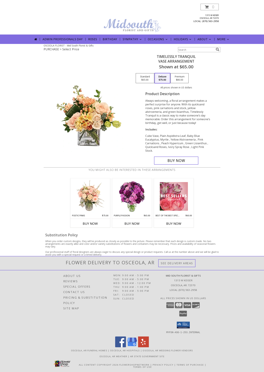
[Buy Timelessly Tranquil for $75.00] (176, 161)
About (204, 39)
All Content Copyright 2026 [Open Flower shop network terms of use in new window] (99, 364)
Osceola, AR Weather (113, 356)
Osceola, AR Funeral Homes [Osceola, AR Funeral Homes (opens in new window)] (89, 350)
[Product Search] (196, 49)
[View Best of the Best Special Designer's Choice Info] (174, 196)
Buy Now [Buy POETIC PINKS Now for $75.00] (90, 223)
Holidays (183, 39)
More (223, 39)
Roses (92, 39)
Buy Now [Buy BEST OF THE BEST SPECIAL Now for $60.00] (173, 223)
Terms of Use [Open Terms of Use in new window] (142, 366)
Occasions (158, 39)
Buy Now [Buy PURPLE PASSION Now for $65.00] (132, 223)
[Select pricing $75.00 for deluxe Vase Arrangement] (162, 78)
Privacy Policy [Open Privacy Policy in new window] (163, 364)
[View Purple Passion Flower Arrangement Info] (132, 196)
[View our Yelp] (143, 346)
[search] (217, 49)
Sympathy (132, 39)
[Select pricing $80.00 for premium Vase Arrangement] (179, 78)
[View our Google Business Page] (132, 346)
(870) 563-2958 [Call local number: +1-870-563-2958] (210, 21)
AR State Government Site (147, 356)
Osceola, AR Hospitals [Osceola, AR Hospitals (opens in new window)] (125, 350)
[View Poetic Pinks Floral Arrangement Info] (90, 196)
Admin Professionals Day (62, 39)
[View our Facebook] (120, 346)
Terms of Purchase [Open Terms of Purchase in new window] (190, 364)
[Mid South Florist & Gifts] (132, 19)
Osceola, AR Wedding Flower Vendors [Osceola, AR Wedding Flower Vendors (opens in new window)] (168, 350)
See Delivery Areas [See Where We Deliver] (177, 263)
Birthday (110, 39)
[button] (210, 7)
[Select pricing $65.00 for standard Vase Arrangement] (145, 78)
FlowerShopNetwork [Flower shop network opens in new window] (134, 364)
